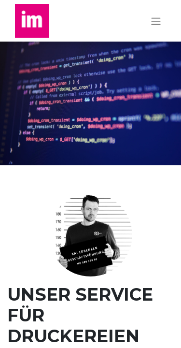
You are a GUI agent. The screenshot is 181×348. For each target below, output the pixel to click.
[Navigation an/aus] (156, 20)
